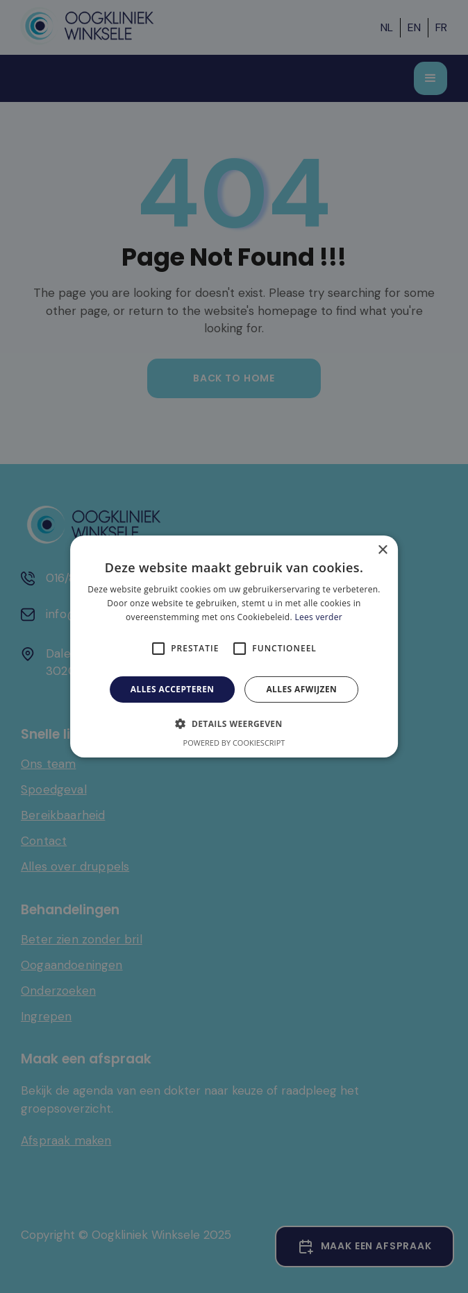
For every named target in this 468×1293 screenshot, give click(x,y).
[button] (233, 723)
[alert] (234, 646)
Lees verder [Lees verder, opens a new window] (318, 617)
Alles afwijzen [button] (301, 689)
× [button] (382, 550)
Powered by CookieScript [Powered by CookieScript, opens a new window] (234, 742)
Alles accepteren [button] (173, 689)
